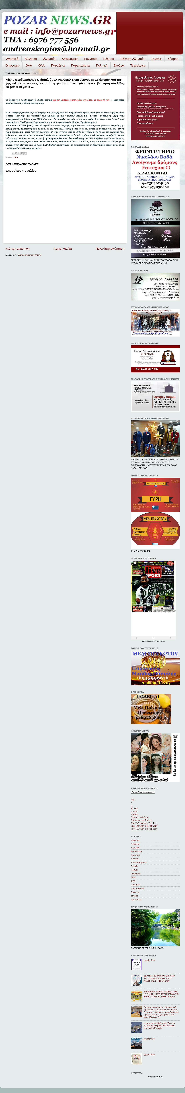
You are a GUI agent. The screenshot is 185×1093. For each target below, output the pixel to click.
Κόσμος (173, 58)
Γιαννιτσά (90, 58)
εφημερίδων (161, 641)
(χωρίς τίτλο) (149, 960)
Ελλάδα (156, 58)
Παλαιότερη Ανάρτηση (110, 248)
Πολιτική (101, 65)
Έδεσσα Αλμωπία (132, 58)
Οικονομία (12, 65)
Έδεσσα (108, 58)
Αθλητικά (31, 58)
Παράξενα (58, 65)
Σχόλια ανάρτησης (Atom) (29, 255)
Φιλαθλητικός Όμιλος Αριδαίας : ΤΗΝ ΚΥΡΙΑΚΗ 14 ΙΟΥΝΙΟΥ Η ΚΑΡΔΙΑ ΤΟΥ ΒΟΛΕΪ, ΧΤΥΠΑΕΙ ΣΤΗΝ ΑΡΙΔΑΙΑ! (161, 994)
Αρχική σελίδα (63, 248)
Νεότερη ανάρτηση (17, 248)
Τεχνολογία (137, 65)
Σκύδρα (119, 65)
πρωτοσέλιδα (149, 641)
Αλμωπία (49, 58)
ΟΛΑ (29, 65)
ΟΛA (41, 65)
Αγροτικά (12, 58)
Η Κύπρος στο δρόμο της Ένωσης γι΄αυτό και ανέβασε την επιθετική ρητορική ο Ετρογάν (159, 1025)
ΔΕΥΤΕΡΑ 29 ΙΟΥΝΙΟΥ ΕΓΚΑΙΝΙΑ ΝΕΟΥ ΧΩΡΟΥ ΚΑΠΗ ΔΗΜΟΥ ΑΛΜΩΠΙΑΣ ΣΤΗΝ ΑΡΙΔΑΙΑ (159, 978)
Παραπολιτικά (80, 65)
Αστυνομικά (70, 58)
